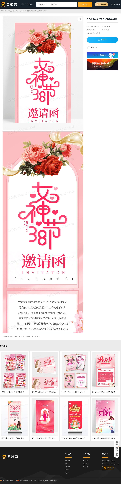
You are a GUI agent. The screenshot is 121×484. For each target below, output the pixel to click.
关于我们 (86, 467)
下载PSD (102, 39)
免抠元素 (67, 461)
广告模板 (67, 467)
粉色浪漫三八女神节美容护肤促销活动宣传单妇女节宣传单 (74, 392)
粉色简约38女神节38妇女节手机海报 (103, 392)
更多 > (67, 473)
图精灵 (10, 11)
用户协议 (86, 461)
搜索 (85, 4)
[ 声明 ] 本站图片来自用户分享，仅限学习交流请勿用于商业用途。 (22, 336)
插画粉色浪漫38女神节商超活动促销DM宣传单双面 (13, 392)
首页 (23, 4)
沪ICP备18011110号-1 (7, 480)
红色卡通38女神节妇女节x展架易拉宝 (73, 438)
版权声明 (86, 464)
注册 (118, 4)
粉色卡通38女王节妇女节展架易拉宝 (12, 438)
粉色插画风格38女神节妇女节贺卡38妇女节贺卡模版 (44, 392)
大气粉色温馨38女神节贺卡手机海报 (103, 438)
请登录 (113, 4)
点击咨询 (107, 468)
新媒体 (22, 11)
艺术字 (67, 470)
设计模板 (15, 11)
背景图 (67, 464)
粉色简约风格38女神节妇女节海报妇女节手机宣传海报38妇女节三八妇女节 (44, 438)
